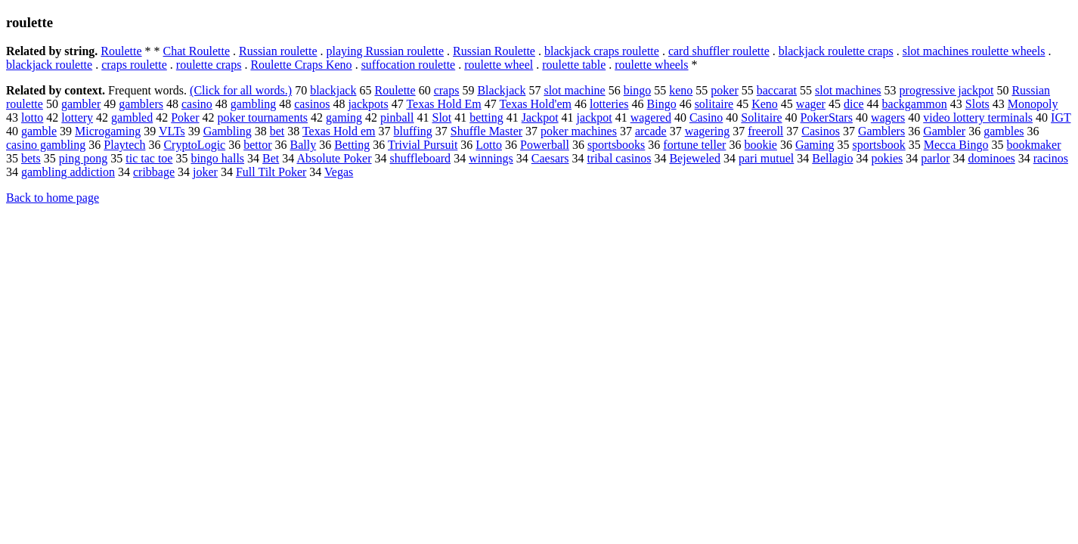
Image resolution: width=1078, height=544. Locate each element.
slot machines (848, 90)
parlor (935, 158)
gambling (253, 103)
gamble (39, 131)
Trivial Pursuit (422, 144)
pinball (397, 117)
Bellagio (832, 158)
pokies (887, 158)
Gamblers (881, 131)
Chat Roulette (196, 51)
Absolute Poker (333, 158)
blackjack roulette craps (836, 51)
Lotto (488, 144)
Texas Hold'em (535, 103)
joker (205, 171)
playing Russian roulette (386, 51)
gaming (344, 117)
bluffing (413, 131)
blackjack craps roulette (601, 51)
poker (724, 90)
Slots (977, 103)
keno (680, 90)
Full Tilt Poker (271, 171)
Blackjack (501, 90)
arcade (651, 131)
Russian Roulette (494, 51)
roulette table (574, 64)
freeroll (765, 131)
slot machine (574, 90)
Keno (764, 103)
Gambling (227, 131)
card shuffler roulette (719, 51)
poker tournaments (263, 117)
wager (811, 103)
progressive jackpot (947, 90)
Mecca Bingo (956, 144)
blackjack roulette (49, 64)
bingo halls (217, 158)
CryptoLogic (194, 144)
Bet (270, 158)
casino (196, 103)
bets (31, 158)
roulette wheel (498, 64)
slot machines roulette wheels (974, 51)
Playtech (124, 144)
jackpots (368, 103)
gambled (132, 117)
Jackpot (540, 117)
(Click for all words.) (241, 90)
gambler (81, 103)
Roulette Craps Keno (301, 64)
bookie (760, 144)
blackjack (333, 90)
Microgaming (108, 131)
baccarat (777, 90)
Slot (442, 117)
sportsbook (879, 144)
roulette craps (209, 64)
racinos (1050, 158)
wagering (707, 131)
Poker (185, 117)
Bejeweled (694, 158)
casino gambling (45, 144)
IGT (1060, 117)
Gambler (944, 131)
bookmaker (1033, 144)
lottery (77, 117)
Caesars (550, 158)
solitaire (714, 103)
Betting (352, 144)
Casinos (820, 131)
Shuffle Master (486, 131)
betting (486, 117)
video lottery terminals (978, 117)
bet (277, 131)
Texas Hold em (339, 131)
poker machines (579, 131)
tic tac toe (148, 158)
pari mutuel (766, 158)
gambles (1004, 131)
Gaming (815, 144)
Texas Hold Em (443, 103)
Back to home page (52, 197)
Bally (303, 144)
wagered (650, 117)
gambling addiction (68, 171)
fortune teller (694, 144)
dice (854, 103)
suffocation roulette (408, 64)
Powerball (544, 144)
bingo (637, 90)
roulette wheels (651, 64)
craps (447, 90)
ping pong (83, 158)
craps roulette (134, 64)
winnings (491, 158)
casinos (312, 103)
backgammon (914, 103)
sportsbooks (616, 144)
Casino (706, 117)
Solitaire (761, 117)
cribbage (154, 171)
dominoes (991, 158)
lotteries (609, 103)
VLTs (172, 131)
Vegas (338, 171)
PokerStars (827, 117)
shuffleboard (420, 158)
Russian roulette (278, 51)
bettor (257, 144)
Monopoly (1033, 103)
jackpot (594, 117)
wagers (888, 117)
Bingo (662, 103)
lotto (32, 117)
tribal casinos (619, 158)
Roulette (121, 51)
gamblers (141, 103)
